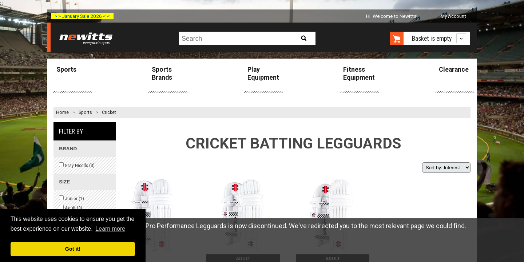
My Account (453, 16)
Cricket (109, 112)
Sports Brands (162, 73)
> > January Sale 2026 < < (82, 16)
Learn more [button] (110, 229)
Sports (66, 69)
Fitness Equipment (359, 73)
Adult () (70, 208)
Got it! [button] (72, 249)
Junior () (71, 198)
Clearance (454, 69)
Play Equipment (263, 73)
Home (62, 112)
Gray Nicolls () (77, 165)
